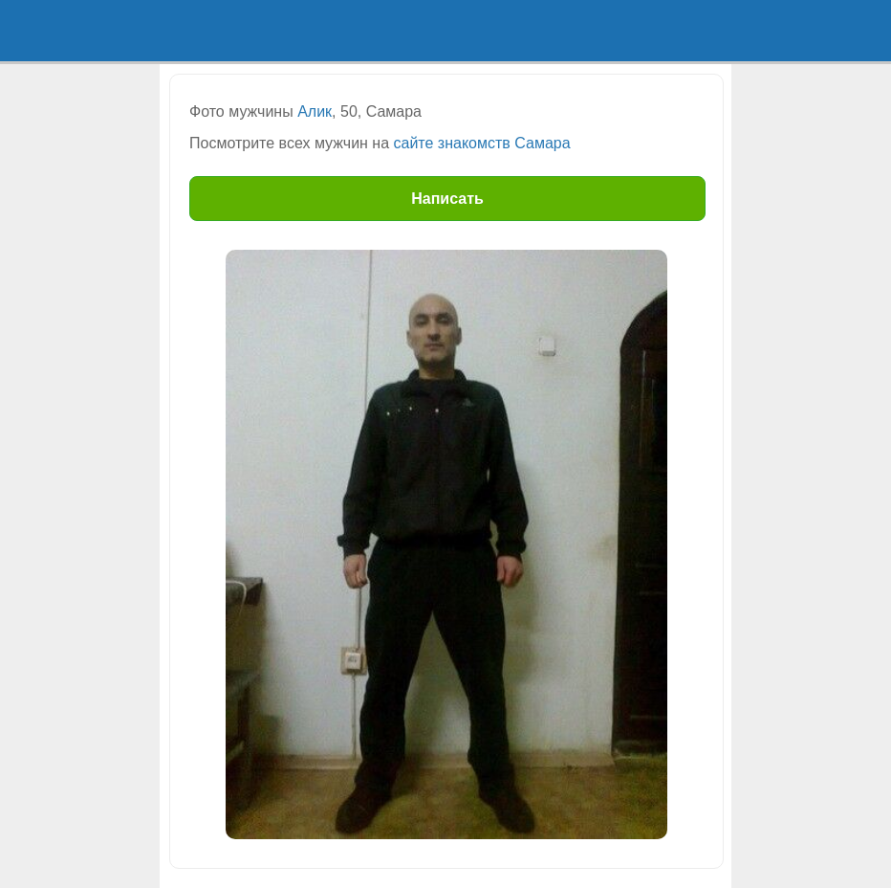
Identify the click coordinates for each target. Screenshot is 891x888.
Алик (314, 111)
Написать (447, 198)
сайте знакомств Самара (482, 143)
